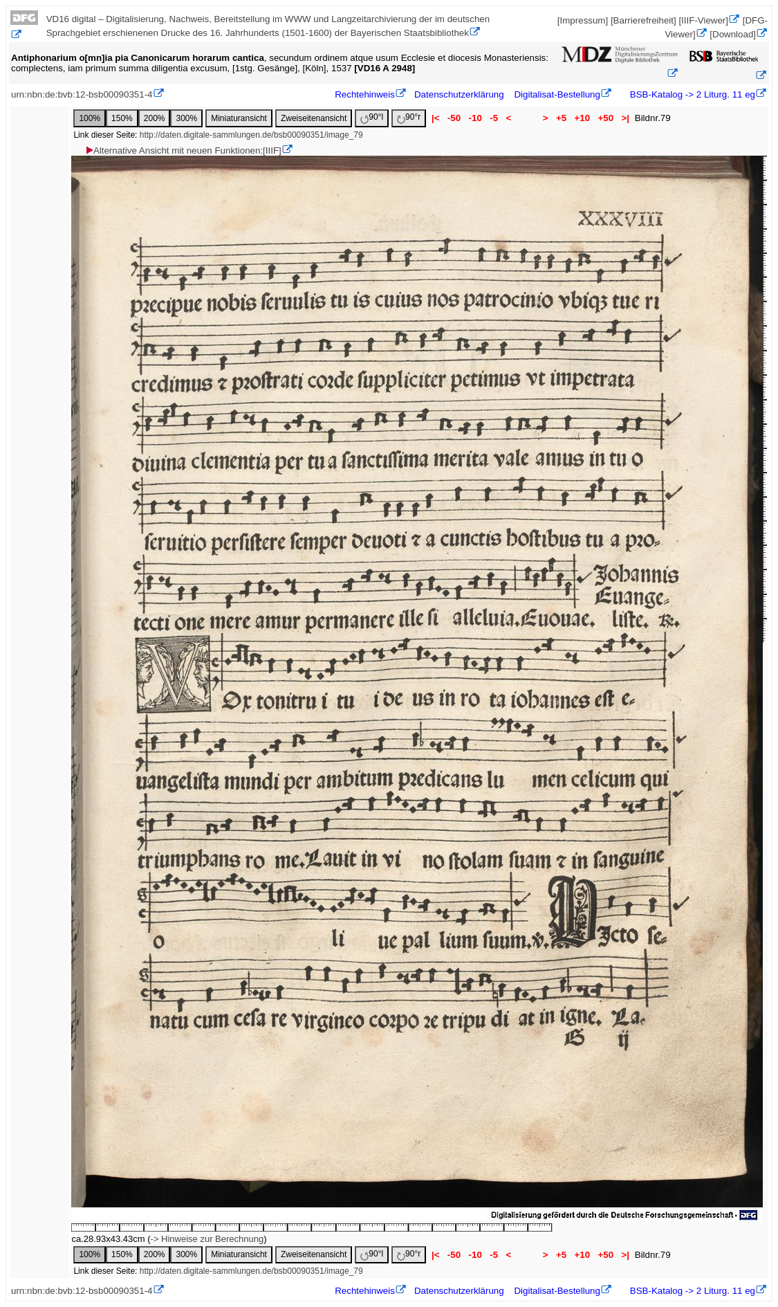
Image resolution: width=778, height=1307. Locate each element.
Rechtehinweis (365, 94)
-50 (454, 118)
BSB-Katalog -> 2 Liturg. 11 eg (691, 94)
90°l (371, 118)
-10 (475, 118)
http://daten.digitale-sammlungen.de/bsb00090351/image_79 (251, 135)
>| (625, 118)
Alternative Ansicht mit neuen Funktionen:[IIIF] (182, 150)
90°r (408, 118)
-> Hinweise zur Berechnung (207, 1239)
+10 (582, 118)
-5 (494, 118)
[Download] (733, 34)
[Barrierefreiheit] (643, 20)
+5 (561, 118)
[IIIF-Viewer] (703, 20)
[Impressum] (582, 20)
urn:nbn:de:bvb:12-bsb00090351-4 (82, 94)
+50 (605, 118)
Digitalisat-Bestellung (557, 94)
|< (435, 118)
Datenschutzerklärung (459, 94)
